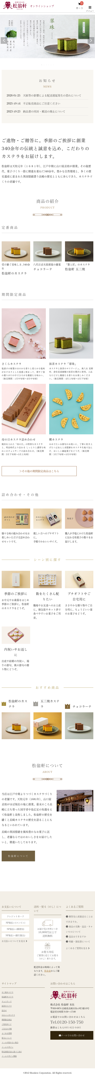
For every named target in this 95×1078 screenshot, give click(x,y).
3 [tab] (46, 65)
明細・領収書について (79, 941)
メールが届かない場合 (10, 1043)
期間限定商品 (7, 1020)
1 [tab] (42, 65)
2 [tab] (44, 65)
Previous (4, 40)
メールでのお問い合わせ (72, 1035)
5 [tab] (51, 65)
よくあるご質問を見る (78, 948)
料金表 (47, 971)
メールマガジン (7, 1047)
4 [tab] (49, 65)
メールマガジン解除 (9, 1056)
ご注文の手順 (7, 1029)
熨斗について (7, 1038)
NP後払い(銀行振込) (15, 935)
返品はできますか (77, 936)
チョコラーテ (7, 1001)
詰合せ (4, 1011)
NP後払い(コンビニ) (15, 922)
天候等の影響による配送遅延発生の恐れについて (44, 95)
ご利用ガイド (7, 1024)
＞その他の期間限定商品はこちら (39, 471)
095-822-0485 (72, 1027)
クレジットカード (15, 916)
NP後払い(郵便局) (15, 929)
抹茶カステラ (7, 1006)
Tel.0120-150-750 (66, 1022)
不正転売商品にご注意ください (33, 103)
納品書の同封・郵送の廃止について (36, 111)
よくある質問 (7, 1033)
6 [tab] (53, 65)
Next (91, 40)
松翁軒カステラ (7, 997)
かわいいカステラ (8, 1015)
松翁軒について (18, 855)
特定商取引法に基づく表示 (12, 1052)
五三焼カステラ (7, 992)
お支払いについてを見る (14, 941)
